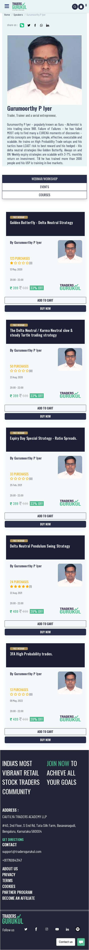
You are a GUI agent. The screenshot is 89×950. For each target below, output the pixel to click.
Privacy (8, 874)
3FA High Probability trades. (31, 653)
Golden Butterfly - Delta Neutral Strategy (41, 222)
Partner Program (17, 892)
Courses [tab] (44, 194)
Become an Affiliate (18, 898)
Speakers (18, 14)
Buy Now (45, 308)
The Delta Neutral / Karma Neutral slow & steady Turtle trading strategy (41, 332)
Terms (7, 880)
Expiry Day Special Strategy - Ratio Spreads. (43, 438)
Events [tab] (44, 186)
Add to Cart (45, 300)
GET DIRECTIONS (13, 839)
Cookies (8, 886)
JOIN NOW (59, 763)
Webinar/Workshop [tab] (45, 178)
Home (7, 14)
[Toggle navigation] (6, 5)
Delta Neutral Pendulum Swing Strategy (40, 546)
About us (10, 868)
